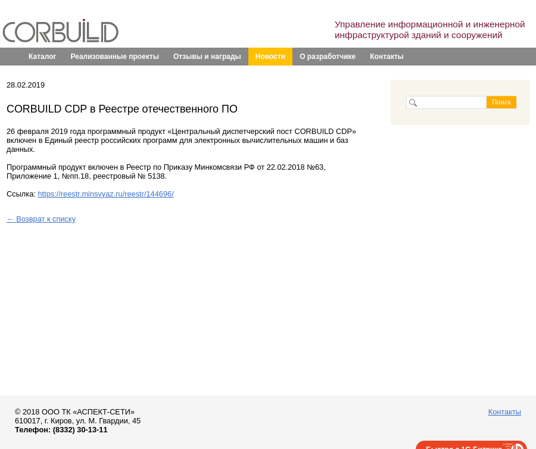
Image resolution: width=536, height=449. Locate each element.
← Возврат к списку (41, 218)
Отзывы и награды (207, 56)
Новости (270, 56)
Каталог (43, 56)
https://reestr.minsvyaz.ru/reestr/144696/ (105, 193)
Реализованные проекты (115, 56)
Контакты (387, 56)
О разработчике (328, 56)
